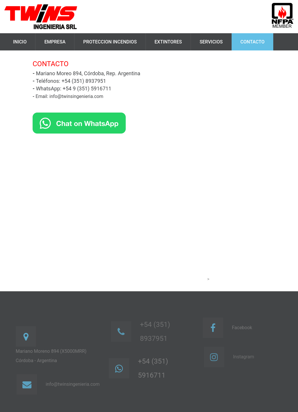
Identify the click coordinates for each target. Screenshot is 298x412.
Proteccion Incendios (110, 42)
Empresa (54, 42)
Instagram (245, 357)
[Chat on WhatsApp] (79, 122)
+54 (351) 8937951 (157, 331)
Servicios (211, 42)
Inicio (19, 42)
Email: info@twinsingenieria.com (68, 96)
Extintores (168, 42)
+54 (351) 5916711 (154, 368)
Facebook (243, 327)
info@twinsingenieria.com (74, 384)
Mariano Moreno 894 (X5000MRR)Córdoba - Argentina (52, 355)
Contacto (252, 42)
